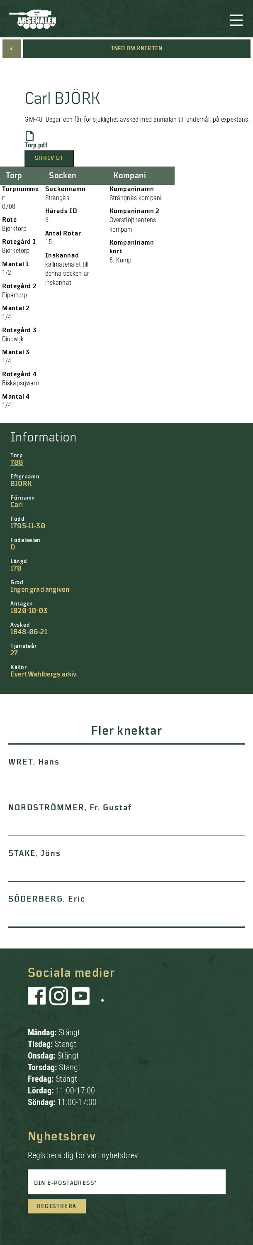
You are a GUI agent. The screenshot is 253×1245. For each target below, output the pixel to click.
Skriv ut (49, 158)
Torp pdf (35, 140)
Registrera (57, 1206)
